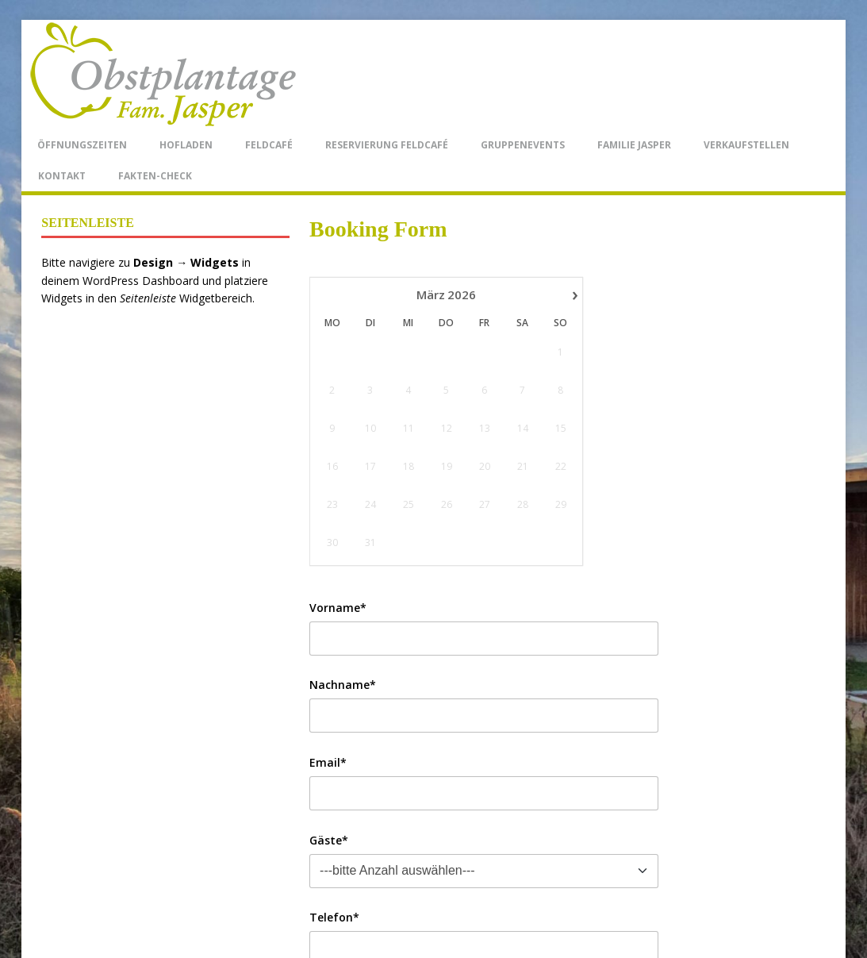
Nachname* (342, 684)
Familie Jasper (634, 145)
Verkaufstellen (746, 145)
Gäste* (328, 840)
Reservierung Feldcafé (386, 145)
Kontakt (62, 176)
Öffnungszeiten (82, 145)
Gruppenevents (523, 145)
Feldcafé (269, 145)
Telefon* (334, 917)
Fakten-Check (155, 176)
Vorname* (337, 607)
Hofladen (186, 145)
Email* (328, 762)
